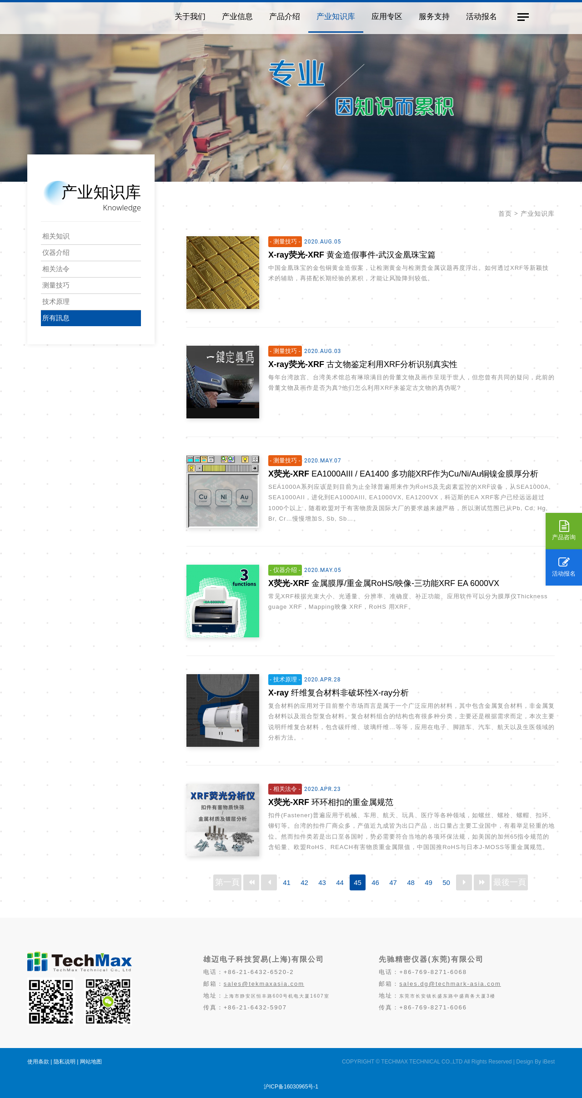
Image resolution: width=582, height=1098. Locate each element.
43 (322, 882)
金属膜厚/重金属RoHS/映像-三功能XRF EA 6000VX (383, 583)
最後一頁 (509, 882)
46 (375, 882)
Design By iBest (535, 1061)
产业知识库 (332, 15)
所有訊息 (56, 318)
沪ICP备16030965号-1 (291, 1086)
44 (340, 882)
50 (446, 882)
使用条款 (38, 1061)
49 (428, 882)
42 (304, 882)
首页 (505, 213)
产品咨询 (564, 531)
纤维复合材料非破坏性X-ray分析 (338, 692)
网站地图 (91, 1061)
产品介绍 (281, 15)
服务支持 (431, 15)
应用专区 (383, 15)
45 (357, 882)
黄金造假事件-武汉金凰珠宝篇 (352, 254)
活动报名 (564, 567)
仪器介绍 (56, 252)
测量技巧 (56, 285)
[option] (291, 91)
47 (393, 882)
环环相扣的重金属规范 (330, 802)
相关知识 (56, 236)
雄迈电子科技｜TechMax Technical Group (91, 16)
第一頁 (227, 882)
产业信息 (234, 15)
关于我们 (186, 15)
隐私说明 (64, 1061)
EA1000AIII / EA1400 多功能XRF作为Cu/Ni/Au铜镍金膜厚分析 (403, 473)
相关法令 (56, 269)
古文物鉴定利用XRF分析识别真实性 (362, 364)
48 (411, 882)
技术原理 (56, 301)
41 (287, 882)
